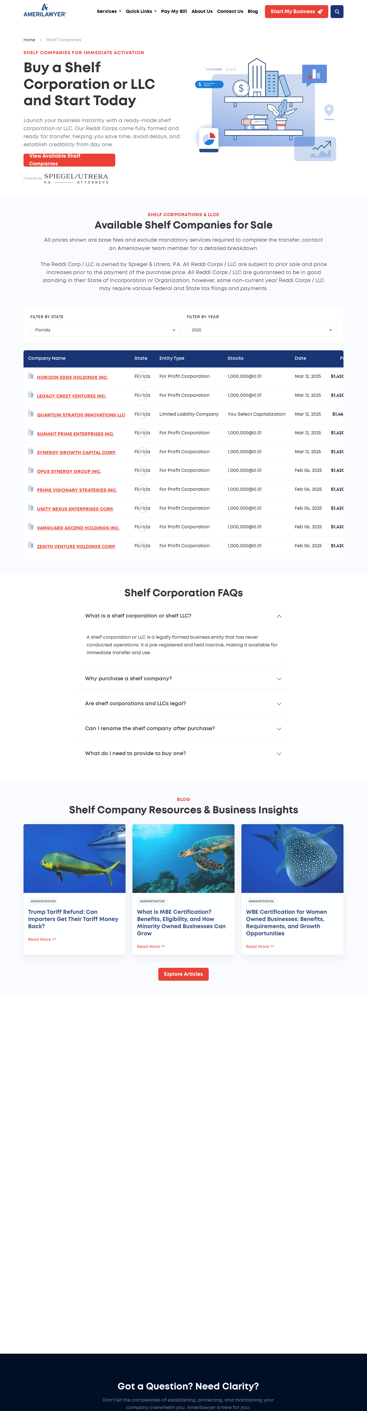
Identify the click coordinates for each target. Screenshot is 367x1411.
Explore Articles (183, 974)
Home (29, 40)
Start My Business (297, 11)
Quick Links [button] (139, 11)
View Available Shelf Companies (54, 160)
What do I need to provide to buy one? (135, 753)
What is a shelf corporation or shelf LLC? (138, 616)
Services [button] (107, 11)
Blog (253, 11)
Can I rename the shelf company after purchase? (150, 728)
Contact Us (230, 11)
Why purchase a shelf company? (128, 678)
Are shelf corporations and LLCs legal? (135, 703)
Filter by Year (203, 317)
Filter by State (47, 317)
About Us (202, 11)
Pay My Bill (174, 11)
